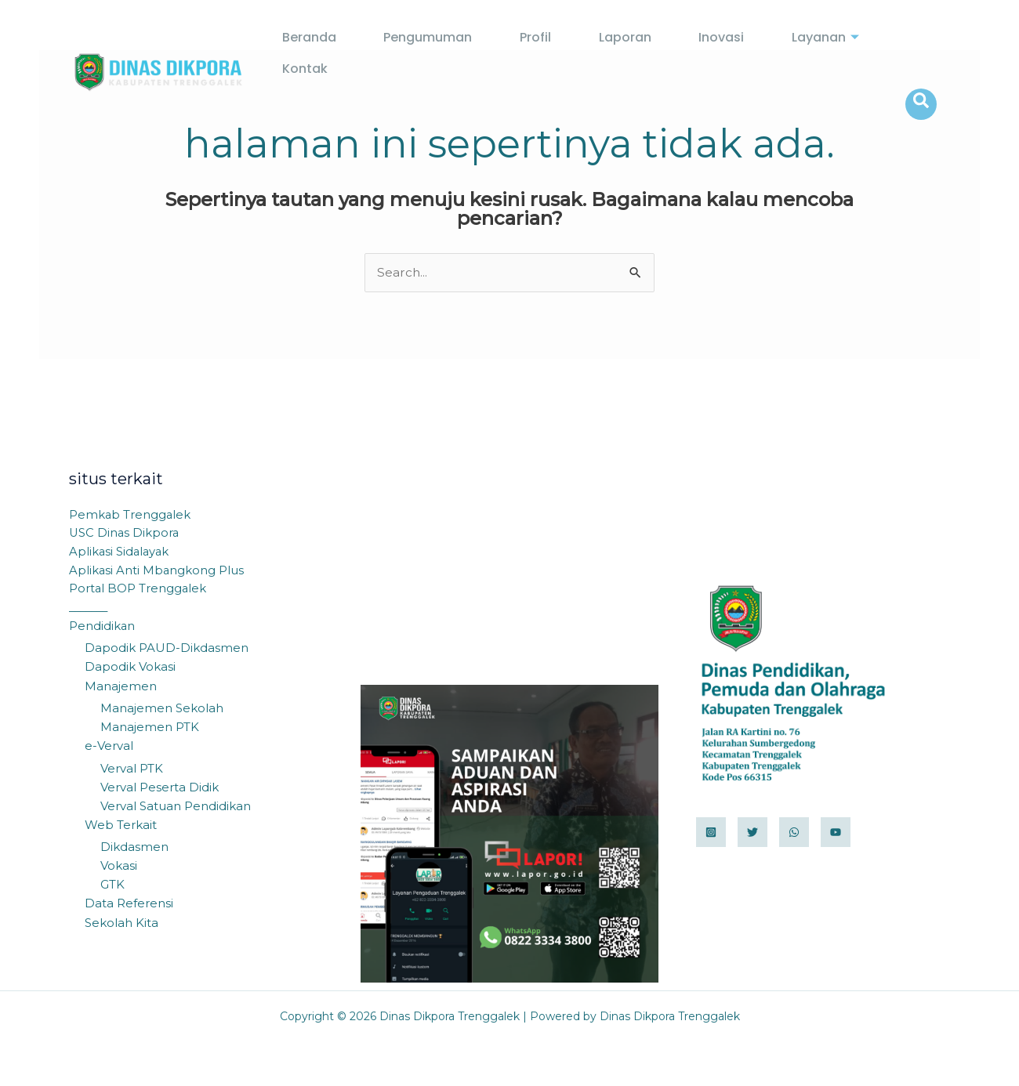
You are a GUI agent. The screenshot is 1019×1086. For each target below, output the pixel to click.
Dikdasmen (134, 847)
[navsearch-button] (921, 53)
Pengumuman (426, 54)
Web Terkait (121, 826)
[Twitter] (752, 833)
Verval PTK (131, 769)
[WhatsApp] (794, 833)
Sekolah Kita (121, 922)
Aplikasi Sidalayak (120, 553)
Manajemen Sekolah (161, 710)
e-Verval (109, 747)
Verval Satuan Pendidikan (175, 807)
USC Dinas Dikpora (125, 534)
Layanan (758, 54)
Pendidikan (102, 628)
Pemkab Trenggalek (130, 516)
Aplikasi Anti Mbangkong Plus (157, 572)
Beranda (323, 54)
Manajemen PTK (149, 729)
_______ (91, 610)
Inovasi (671, 54)
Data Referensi (129, 903)
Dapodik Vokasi (130, 669)
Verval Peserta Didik (159, 788)
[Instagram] (711, 833)
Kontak (851, 54)
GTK (112, 885)
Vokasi (118, 866)
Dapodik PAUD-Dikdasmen (166, 650)
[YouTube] (835, 833)
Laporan (590, 54)
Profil (517, 54)
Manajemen (121, 688)
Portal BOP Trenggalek (138, 591)
